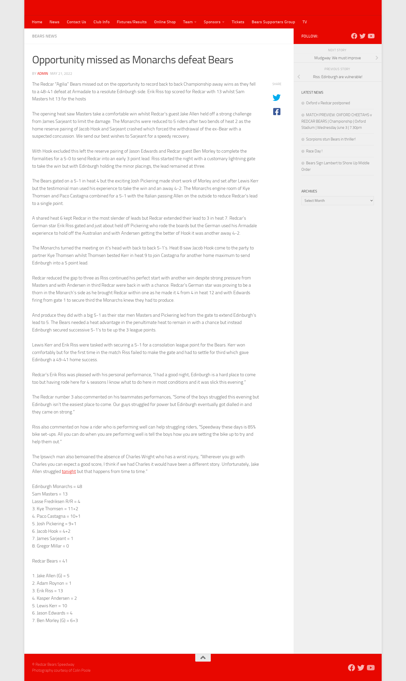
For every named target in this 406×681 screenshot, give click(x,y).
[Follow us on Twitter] (362, 36)
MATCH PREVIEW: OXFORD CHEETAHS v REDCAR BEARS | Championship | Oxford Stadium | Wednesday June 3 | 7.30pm (336, 121)
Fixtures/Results (132, 21)
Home (37, 21)
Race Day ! (314, 151)
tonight (69, 471)
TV (304, 21)
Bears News (44, 36)
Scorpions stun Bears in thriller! (331, 139)
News (54, 21)
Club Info (101, 21)
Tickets (238, 21)
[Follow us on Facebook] (354, 36)
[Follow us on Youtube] (371, 36)
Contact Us (76, 21)
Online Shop (165, 21)
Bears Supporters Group (273, 21)
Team (188, 21)
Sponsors (212, 21)
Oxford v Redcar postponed (328, 103)
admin (42, 73)
